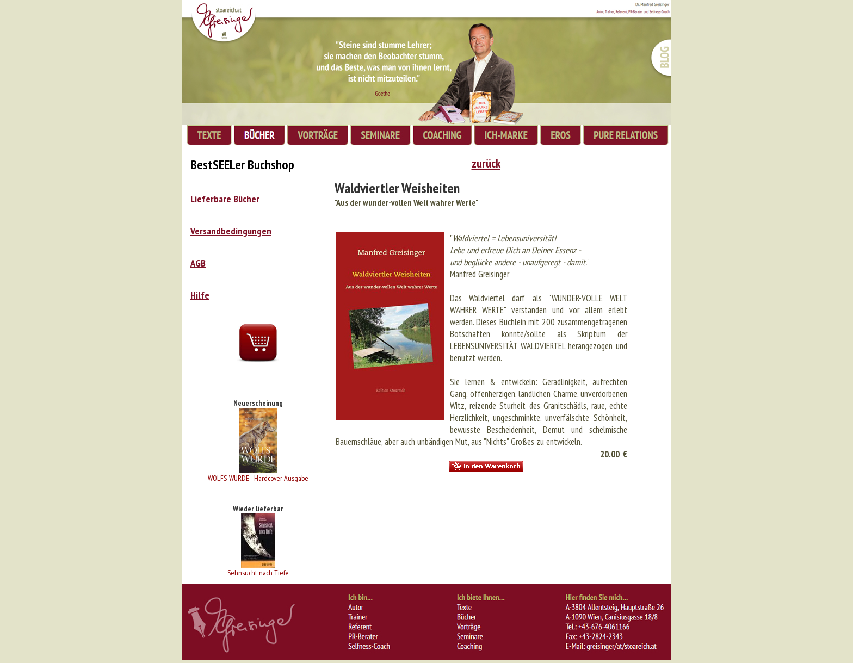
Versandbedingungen (230, 231)
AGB (198, 263)
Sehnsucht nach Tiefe (258, 573)
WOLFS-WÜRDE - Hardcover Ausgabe (258, 478)
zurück (486, 163)
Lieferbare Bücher (224, 199)
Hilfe (199, 295)
